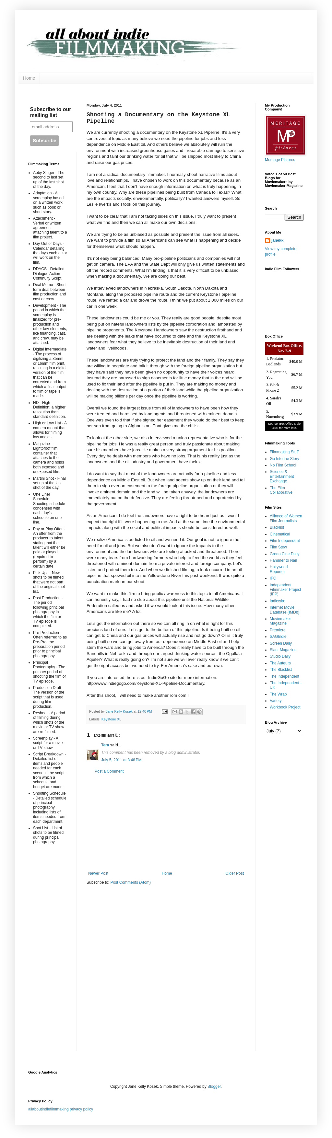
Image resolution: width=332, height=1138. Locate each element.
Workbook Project (285, 707)
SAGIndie (278, 636)
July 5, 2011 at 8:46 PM (121, 760)
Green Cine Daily (284, 554)
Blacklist (277, 527)
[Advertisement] (166, 822)
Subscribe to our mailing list (50, 112)
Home (29, 78)
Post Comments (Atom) (130, 882)
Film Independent (285, 540)
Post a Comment (109, 771)
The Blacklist (281, 669)
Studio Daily (280, 656)
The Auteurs (280, 663)
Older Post (234, 873)
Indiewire (277, 601)
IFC (273, 578)
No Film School (283, 465)
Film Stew (278, 547)
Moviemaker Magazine (280, 621)
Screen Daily (281, 643)
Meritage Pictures (280, 159)
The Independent (284, 676)
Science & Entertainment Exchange (282, 476)
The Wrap (278, 694)
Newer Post (98, 873)
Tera (105, 745)
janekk (277, 240)
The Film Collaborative (281, 490)
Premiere (278, 630)
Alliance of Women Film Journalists (286, 518)
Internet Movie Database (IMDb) (284, 609)
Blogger (214, 1086)
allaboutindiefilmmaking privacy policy (60, 1109)
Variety (275, 700)
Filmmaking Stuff (284, 452)
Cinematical (280, 534)
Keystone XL (111, 719)
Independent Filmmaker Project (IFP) (285, 590)
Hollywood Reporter (279, 569)
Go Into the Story (284, 458)
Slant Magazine (283, 650)
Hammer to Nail (283, 560)
